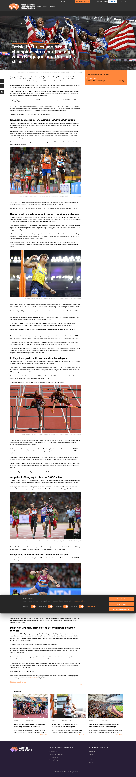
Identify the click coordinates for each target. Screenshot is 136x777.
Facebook (92, 751)
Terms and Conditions (56, 754)
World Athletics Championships (95, 81)
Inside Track (33, 678)
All (9, 13)
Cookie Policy (79, 764)
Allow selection (121, 767)
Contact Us (53, 751)
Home (39, 6)
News (45, 6)
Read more (43, 734)
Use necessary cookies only (121, 772)
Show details (91, 770)
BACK (81, 684)
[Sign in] (125, 1)
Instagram (92, 754)
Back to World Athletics (82, 1)
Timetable (52, 6)
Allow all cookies (121, 762)
